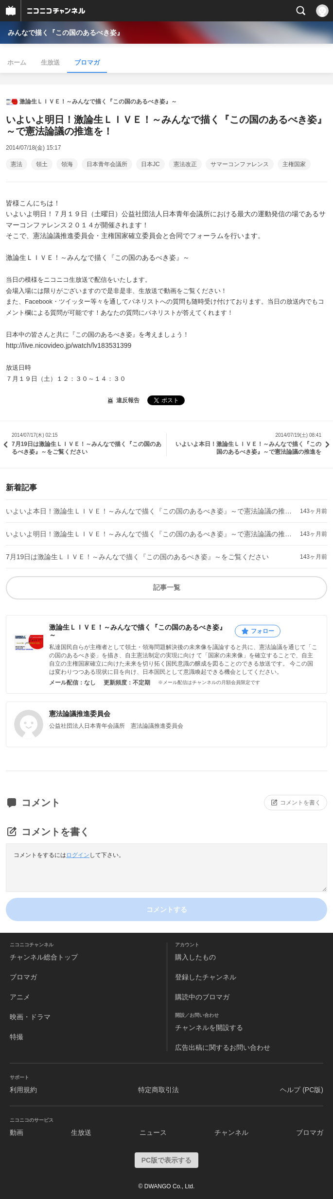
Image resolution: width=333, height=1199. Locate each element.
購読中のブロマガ (202, 997)
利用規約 (23, 1090)
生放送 (50, 62)
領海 (67, 164)
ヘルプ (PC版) (301, 1090)
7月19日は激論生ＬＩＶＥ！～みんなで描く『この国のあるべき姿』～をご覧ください (137, 556)
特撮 (16, 1037)
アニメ (20, 997)
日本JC (150, 164)
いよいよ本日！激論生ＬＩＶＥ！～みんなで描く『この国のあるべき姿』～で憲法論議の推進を (151, 511)
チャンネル (231, 1132)
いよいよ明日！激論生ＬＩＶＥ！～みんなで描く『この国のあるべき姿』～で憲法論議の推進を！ (151, 534)
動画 (16, 1132)
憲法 (16, 164)
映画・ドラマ (30, 1017)
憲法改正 (185, 164)
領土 (42, 164)
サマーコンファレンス (239, 164)
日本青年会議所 (107, 164)
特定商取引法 (158, 1090)
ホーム (16, 62)
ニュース (153, 1132)
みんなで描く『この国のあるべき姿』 (65, 32)
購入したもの (195, 957)
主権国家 (294, 164)
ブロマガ (87, 62)
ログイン (77, 855)
